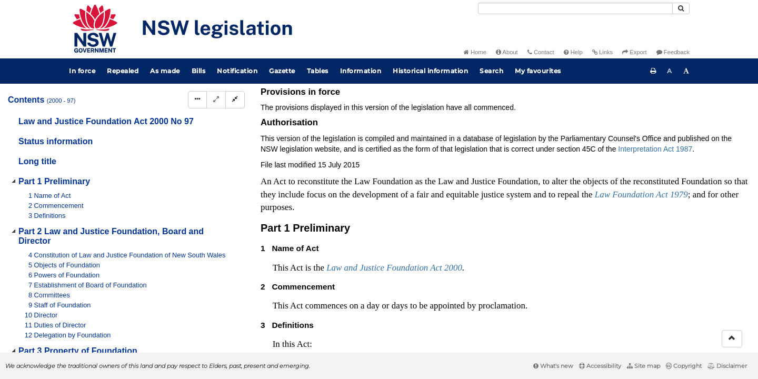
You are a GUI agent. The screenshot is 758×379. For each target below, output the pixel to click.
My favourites (538, 71)
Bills (199, 71)
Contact (540, 52)
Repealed (122, 71)
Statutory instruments (402, 102)
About (507, 52)
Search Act (634, 102)
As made (165, 71)
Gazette (282, 71)
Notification (237, 71)
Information (361, 71)
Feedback (673, 52)
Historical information (430, 71)
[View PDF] (640, 119)
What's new (553, 366)
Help (573, 52)
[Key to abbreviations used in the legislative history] (620, 119)
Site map (643, 366)
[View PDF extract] (659, 119)
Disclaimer (727, 366)
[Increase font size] (686, 71)
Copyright (684, 366)
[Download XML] (679, 119)
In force (82, 71)
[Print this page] (653, 71)
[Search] (575, 8)
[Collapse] (235, 99)
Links (602, 52)
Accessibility (600, 366)
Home (475, 52)
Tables (317, 71)
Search (491, 71)
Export (634, 52)
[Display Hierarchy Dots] (197, 99)
